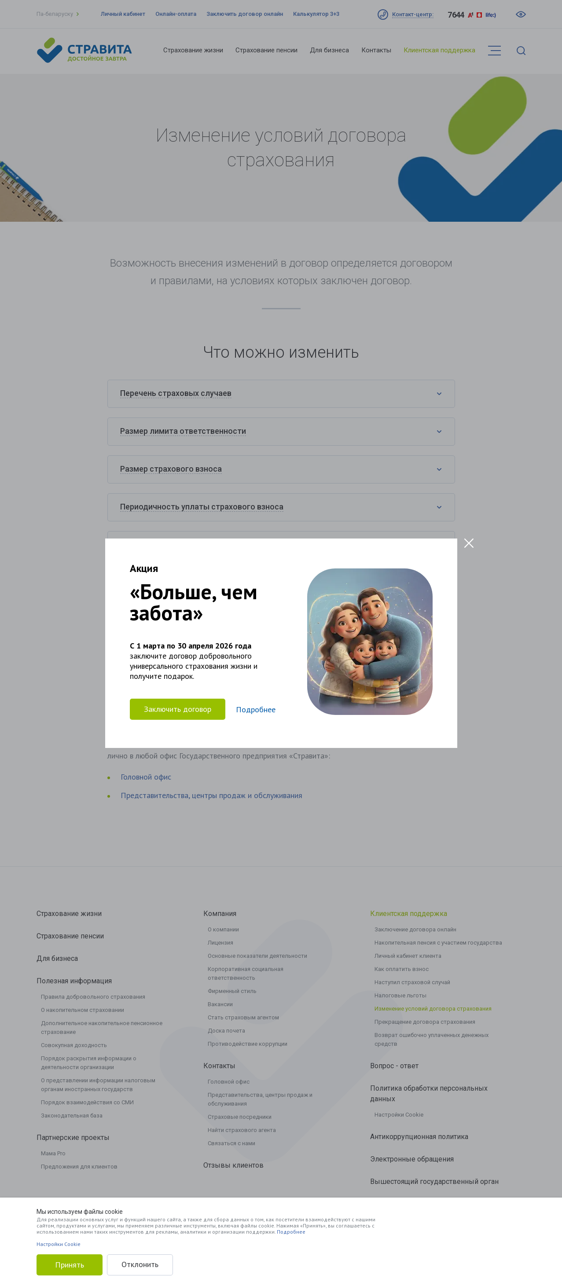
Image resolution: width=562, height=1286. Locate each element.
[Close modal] (469, 543)
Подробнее (291, 1231)
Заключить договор (177, 709)
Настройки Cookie (59, 1244)
